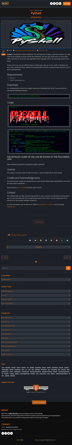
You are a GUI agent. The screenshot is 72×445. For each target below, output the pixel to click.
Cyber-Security (13, 413)
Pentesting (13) (7, 334)
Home (31, 10)
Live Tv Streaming (7, 303)
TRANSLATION (7, 279)
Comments (42, 50)
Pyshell (22, 50)
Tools (4, 295)
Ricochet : (4, 429)
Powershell (28, 50)
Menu (66, 3)
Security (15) (6, 350)
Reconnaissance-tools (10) (10, 342)
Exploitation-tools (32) (9, 326)
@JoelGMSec (43, 204)
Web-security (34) (7, 354)
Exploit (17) (6, 322)
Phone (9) (5, 338)
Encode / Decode (7, 299)
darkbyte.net (11, 207)
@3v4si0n (51, 204)
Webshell (17, 50)
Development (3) (7, 317)
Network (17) (6, 330)
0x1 (11, 50)
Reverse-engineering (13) (9, 346)
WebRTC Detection (8, 291)
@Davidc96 (21, 187)
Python (34, 50)
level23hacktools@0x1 (12, 427)
